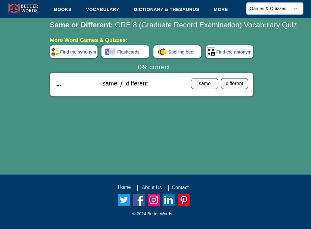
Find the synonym (78, 51)
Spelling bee (180, 51)
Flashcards (128, 51)
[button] (221, 9)
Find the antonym (233, 51)
